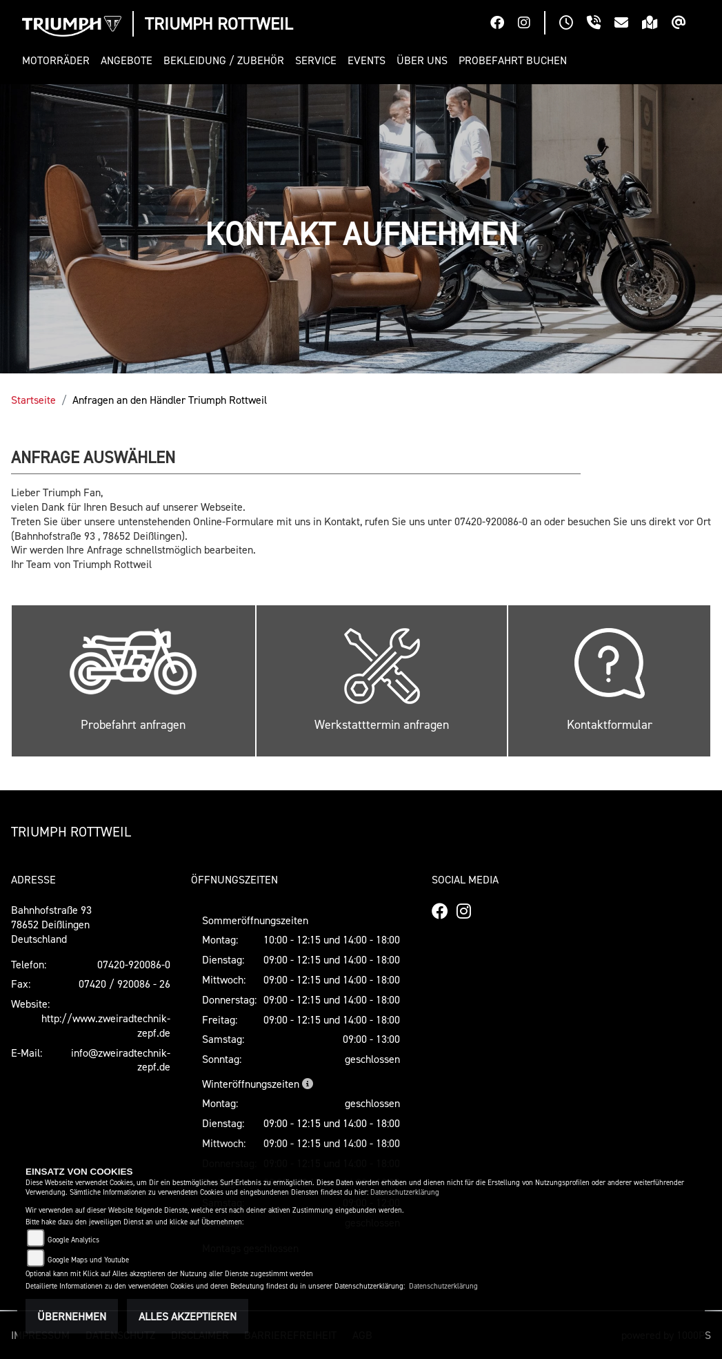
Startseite (33, 400)
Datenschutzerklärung (404, 1192)
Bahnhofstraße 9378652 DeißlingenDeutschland (51, 924)
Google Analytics (73, 1239)
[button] (58, 60)
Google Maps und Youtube (88, 1259)
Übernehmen (71, 1316)
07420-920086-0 (133, 964)
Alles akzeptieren (188, 1316)
